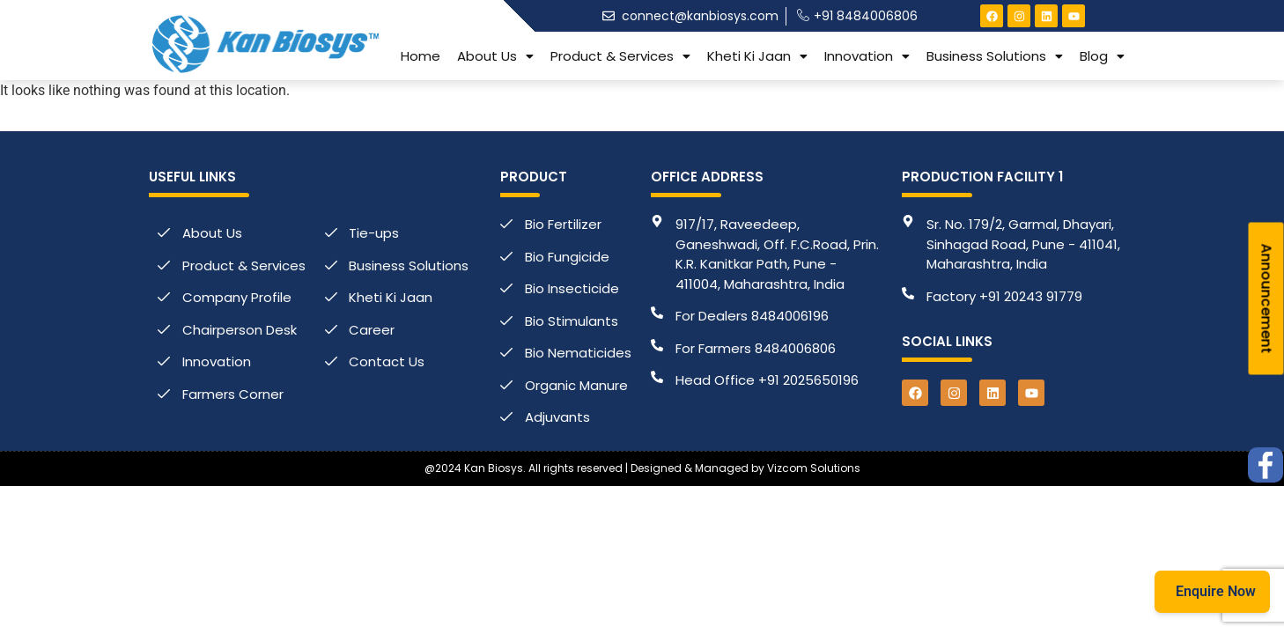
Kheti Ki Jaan (757, 56)
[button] (495, 56)
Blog (1102, 56)
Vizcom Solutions (813, 468)
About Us (495, 56)
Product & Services (620, 56)
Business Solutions (994, 56)
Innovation (867, 56)
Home (420, 56)
